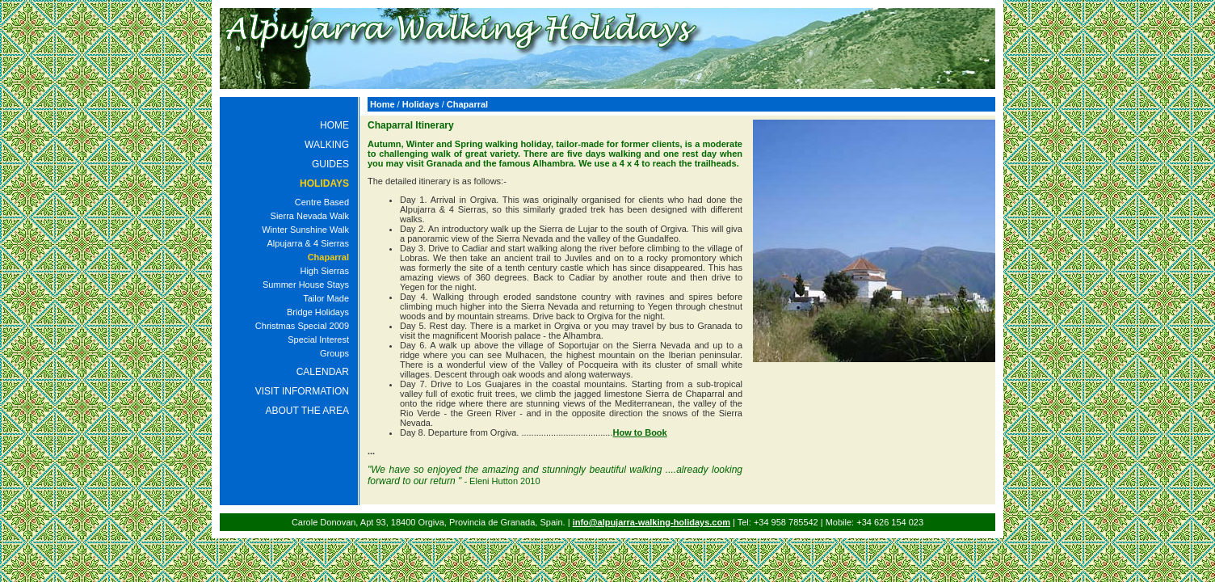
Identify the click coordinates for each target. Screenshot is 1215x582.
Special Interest (318, 339)
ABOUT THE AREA (307, 410)
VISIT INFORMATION (302, 391)
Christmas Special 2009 (302, 326)
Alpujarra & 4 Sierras (308, 243)
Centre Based (322, 202)
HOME (334, 125)
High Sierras (324, 271)
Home (382, 104)
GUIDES (330, 164)
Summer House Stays (306, 284)
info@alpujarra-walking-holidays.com (651, 522)
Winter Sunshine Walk (305, 229)
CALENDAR (322, 371)
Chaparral (328, 257)
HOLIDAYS (324, 183)
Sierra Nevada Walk (310, 216)
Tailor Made (326, 298)
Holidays (420, 104)
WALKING (327, 144)
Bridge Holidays (318, 312)
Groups (334, 353)
